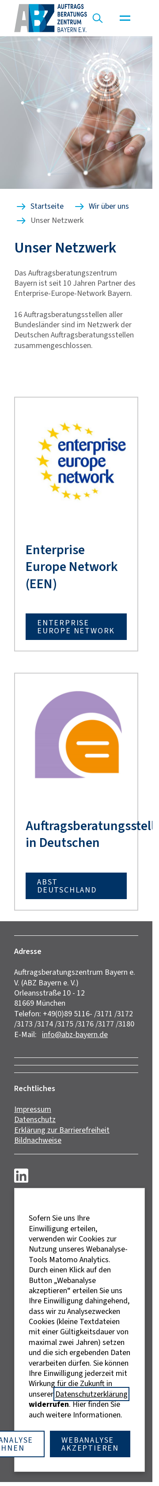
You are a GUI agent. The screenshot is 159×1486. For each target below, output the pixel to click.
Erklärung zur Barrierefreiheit (62, 1130)
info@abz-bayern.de (75, 1034)
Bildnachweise (37, 1140)
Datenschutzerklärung (91, 1394)
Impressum (32, 1109)
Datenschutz (35, 1119)
